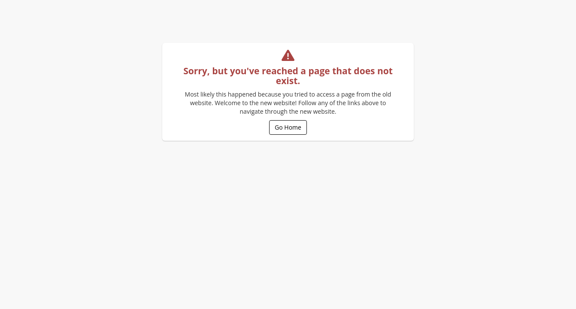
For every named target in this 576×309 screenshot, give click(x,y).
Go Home (288, 127)
